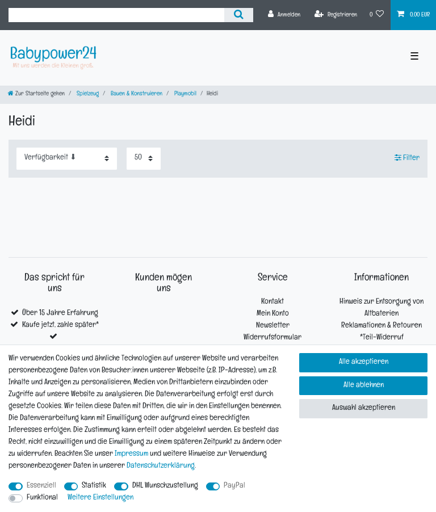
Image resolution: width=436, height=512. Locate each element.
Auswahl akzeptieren (363, 408)
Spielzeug (87, 94)
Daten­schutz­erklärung (161, 466)
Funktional (42, 498)
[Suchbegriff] (116, 15)
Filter (407, 157)
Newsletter (273, 326)
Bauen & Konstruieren (135, 94)
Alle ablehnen (363, 385)
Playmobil (184, 94)
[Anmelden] (284, 15)
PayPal (234, 486)
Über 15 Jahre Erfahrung (60, 313)
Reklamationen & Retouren (381, 326)
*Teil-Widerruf (382, 338)
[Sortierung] (66, 159)
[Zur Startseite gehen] (36, 94)
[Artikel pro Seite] (144, 159)
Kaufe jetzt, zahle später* (60, 325)
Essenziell (41, 486)
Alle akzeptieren (363, 362)
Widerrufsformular (272, 338)
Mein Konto (273, 314)
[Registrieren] (335, 15)
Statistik (94, 486)
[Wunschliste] (377, 15)
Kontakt (272, 302)
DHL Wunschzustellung (165, 486)
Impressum (131, 454)
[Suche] (238, 15)
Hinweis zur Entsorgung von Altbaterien (381, 308)
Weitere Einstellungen (100, 498)
